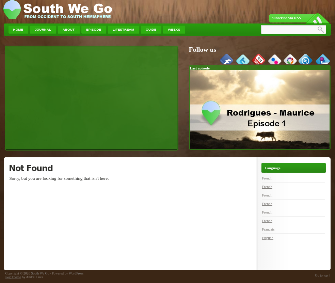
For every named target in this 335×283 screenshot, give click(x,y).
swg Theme (13, 277)
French (267, 178)
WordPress (76, 273)
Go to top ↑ (322, 275)
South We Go (40, 273)
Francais (268, 229)
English (267, 238)
